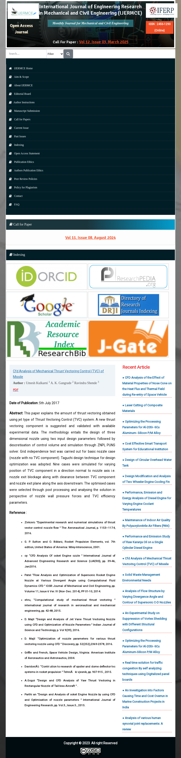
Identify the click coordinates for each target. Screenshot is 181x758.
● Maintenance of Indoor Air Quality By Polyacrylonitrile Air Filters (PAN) (146, 523)
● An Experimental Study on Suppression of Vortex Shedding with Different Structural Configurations (144, 621)
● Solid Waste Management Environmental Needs (141, 577)
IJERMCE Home (20, 68)
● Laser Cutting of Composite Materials (142, 408)
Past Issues (16, 136)
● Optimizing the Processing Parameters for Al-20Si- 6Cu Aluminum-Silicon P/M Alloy (141, 646)
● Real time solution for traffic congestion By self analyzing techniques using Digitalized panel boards (145, 671)
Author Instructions (21, 102)
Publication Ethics (20, 161)
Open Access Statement (23, 153)
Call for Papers (18, 119)
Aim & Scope (18, 76)
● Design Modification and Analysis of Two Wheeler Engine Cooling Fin (146, 479)
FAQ (13, 204)
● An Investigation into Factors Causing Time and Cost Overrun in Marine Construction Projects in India (145, 699)
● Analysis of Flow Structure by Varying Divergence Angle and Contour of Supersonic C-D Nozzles (146, 596)
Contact (15, 196)
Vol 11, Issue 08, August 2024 (90, 237)
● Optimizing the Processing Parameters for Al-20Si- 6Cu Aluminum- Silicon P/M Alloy (141, 427)
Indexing (15, 144)
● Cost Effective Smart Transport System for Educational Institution (145, 446)
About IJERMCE (20, 85)
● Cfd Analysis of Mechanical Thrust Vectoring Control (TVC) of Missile (146, 561)
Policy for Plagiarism (22, 187)
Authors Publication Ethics (25, 170)
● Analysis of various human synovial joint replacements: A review (142, 723)
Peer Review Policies (22, 179)
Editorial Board (19, 93)
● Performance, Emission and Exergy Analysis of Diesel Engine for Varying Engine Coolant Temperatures (146, 501)
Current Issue (18, 127)
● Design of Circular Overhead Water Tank (147, 462)
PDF (15, 390)
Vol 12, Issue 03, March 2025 (103, 41)
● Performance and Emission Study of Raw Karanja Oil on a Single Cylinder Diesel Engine (146, 542)
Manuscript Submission (23, 110)
